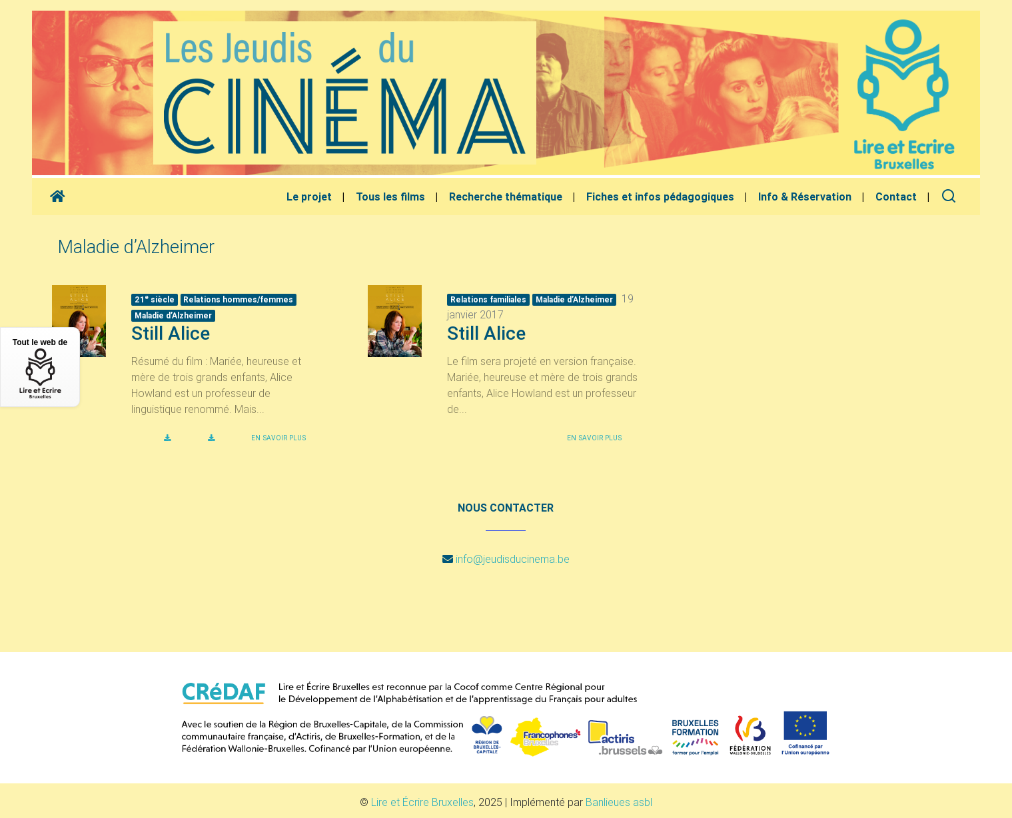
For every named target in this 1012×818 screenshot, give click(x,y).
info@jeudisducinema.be (513, 559)
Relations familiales (488, 299)
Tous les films (390, 196)
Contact (896, 196)
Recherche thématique (505, 196)
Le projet (309, 196)
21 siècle (155, 299)
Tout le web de (40, 368)
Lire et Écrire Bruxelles (422, 802)
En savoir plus (278, 438)
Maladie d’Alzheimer (173, 315)
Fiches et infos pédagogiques (660, 196)
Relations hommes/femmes (238, 299)
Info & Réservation (804, 196)
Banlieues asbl (619, 802)
